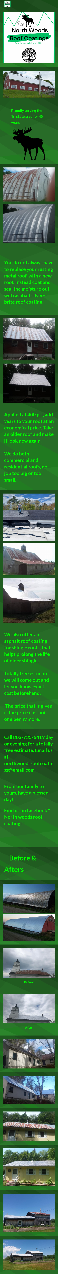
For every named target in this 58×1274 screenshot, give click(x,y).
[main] (29, 116)
